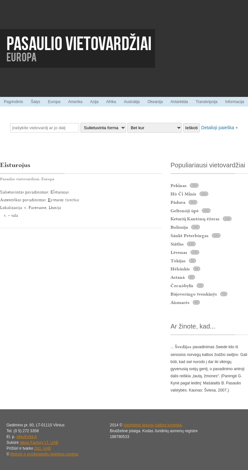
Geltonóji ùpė (184, 211)
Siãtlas (177, 244)
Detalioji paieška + (219, 127)
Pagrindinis (13, 101)
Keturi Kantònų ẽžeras (195, 219)
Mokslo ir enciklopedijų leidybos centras (44, 454)
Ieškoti (191, 127)
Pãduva (177, 202)
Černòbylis (181, 285)
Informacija (234, 101)
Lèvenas (178, 252)
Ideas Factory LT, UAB (39, 442)
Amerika (75, 101)
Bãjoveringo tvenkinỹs (193, 294)
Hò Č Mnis (183, 194)
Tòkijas (178, 261)
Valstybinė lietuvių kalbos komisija (152, 425)
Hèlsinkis (180, 269)
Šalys (35, 101)
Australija (132, 101)
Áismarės (180, 302)
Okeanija (155, 101)
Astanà (177, 277)
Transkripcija (207, 101)
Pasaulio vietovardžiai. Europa (27, 179)
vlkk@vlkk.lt (26, 436)
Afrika (111, 101)
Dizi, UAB (42, 448)
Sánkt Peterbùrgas (189, 235)
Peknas (178, 185)
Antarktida (179, 101)
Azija (94, 101)
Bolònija (179, 227)
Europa (54, 101)
